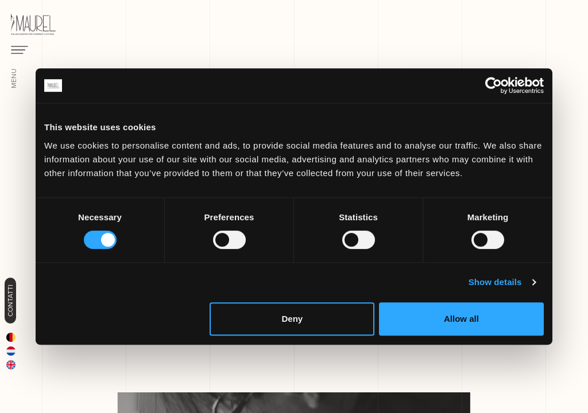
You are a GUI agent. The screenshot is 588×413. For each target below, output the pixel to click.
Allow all (461, 319)
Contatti (10, 301)
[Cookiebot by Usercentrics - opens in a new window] (493, 85)
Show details (495, 282)
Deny (292, 319)
